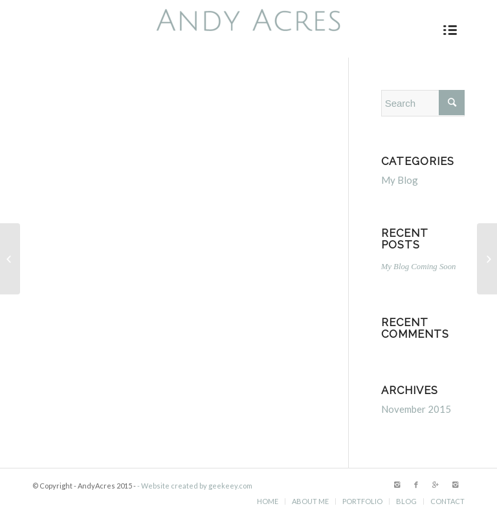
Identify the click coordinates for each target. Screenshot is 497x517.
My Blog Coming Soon (418, 266)
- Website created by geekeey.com (194, 485)
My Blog (399, 180)
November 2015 (416, 409)
